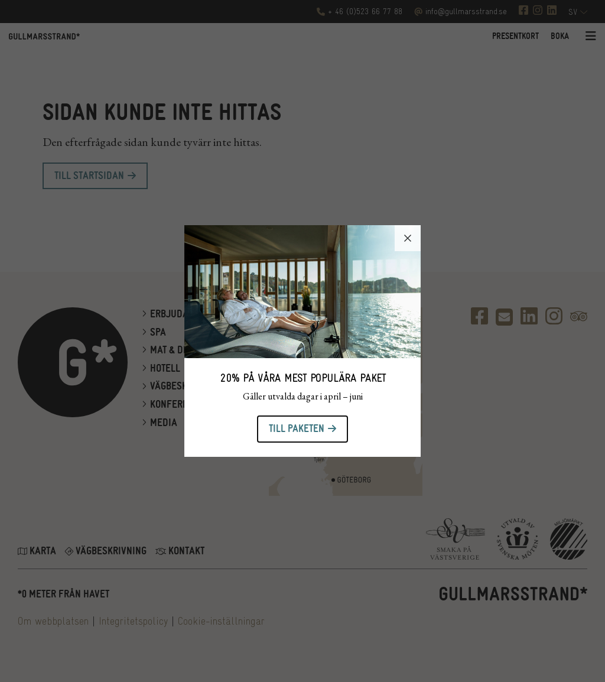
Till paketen (296, 429)
